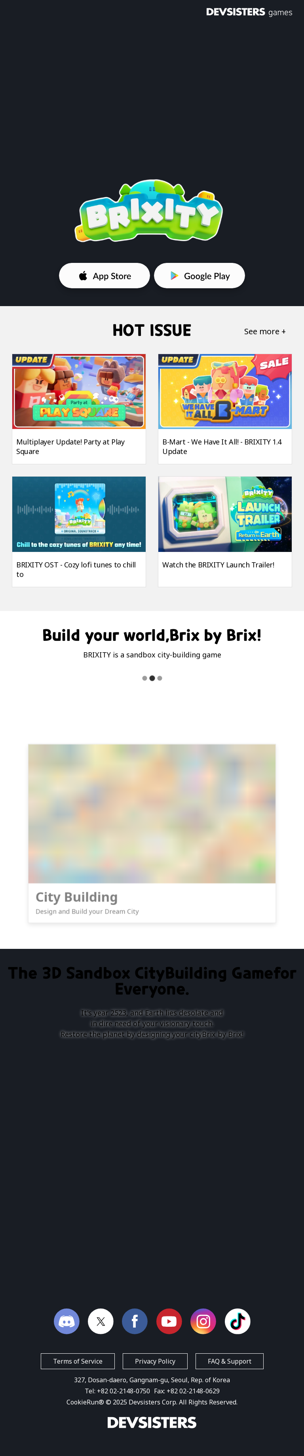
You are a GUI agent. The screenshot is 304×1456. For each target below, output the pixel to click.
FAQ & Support (229, 1361)
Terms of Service (78, 1361)
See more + (265, 331)
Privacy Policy (155, 1361)
